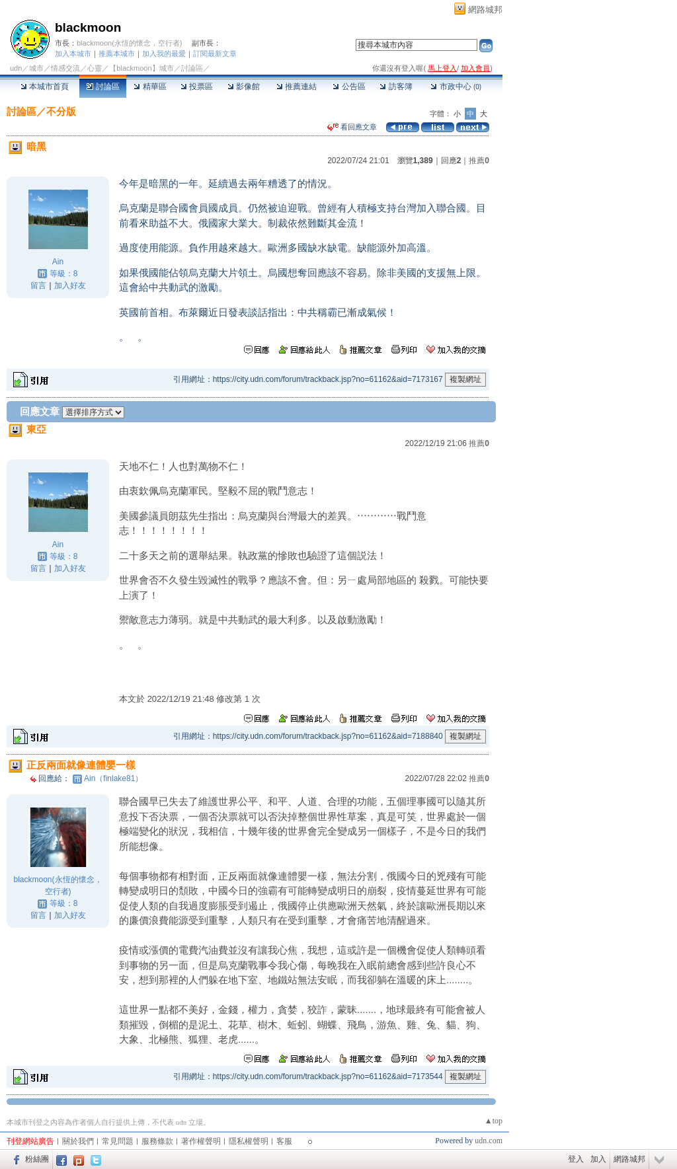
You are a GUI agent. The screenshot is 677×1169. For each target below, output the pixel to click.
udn (16, 68)
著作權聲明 (201, 1141)
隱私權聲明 (248, 1141)
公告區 (349, 86)
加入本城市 (73, 53)
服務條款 (157, 1141)
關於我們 (78, 1141)
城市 (36, 68)
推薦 (479, 160)
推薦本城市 (117, 53)
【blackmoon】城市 (141, 68)
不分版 (61, 111)
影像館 (243, 86)
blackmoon (88, 27)
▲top (493, 1120)
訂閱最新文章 (215, 53)
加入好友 (70, 285)
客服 (284, 1141)
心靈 (94, 68)
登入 (576, 1159)
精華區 (150, 86)
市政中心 (455, 86)
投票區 (196, 86)
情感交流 (65, 68)
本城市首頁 (44, 86)
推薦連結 (296, 86)
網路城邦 (485, 10)
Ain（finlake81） (113, 778)
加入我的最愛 (164, 53)
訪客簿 (395, 86)
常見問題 (118, 1141)
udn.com (488, 1140)
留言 (38, 285)
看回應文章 (352, 127)
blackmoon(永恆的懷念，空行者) (129, 43)
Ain (57, 261)
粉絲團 (37, 1159)
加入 (598, 1159)
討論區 (103, 86)
